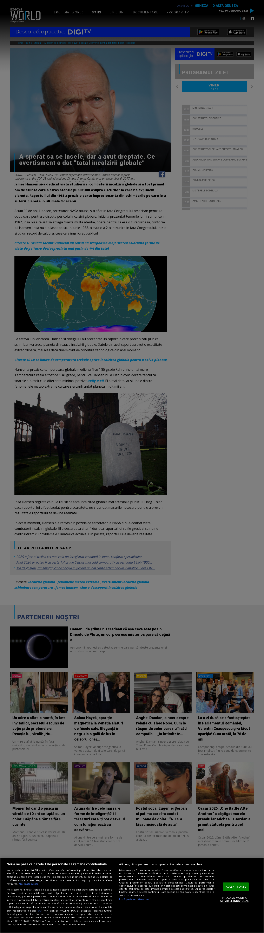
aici (39, 910)
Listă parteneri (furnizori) (135, 899)
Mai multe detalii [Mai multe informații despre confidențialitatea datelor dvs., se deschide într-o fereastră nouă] (28, 883)
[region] (132, 895)
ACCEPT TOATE (236, 886)
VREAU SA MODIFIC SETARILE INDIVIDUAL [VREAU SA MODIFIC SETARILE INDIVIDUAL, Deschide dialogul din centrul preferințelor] (234, 899)
